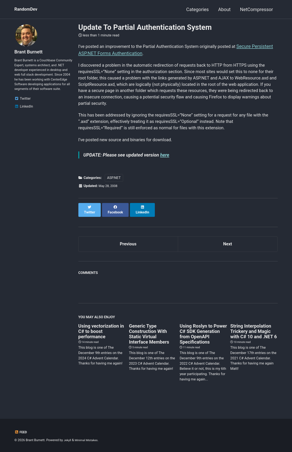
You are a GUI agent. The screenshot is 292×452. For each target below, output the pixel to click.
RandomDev (27, 9)
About (224, 9)
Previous (128, 251)
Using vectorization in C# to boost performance (101, 340)
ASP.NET (114, 189)
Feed (21, 432)
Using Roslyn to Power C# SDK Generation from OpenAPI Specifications (203, 342)
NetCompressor (256, 9)
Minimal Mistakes (88, 440)
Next (227, 251)
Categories (197, 9)
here (165, 165)
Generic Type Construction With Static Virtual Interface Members (149, 342)
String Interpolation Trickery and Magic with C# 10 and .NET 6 (253, 340)
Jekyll (68, 440)
